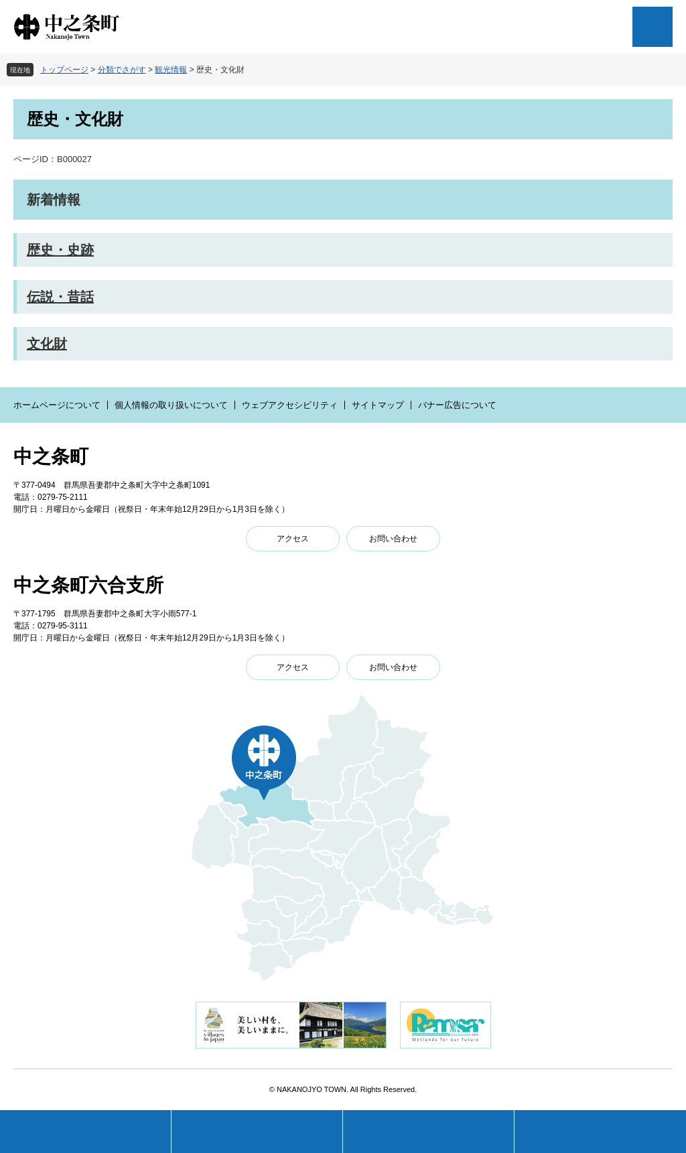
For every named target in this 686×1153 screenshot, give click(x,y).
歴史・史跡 (60, 250)
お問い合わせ (393, 538)
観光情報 (171, 69)
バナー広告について (457, 405)
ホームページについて (56, 405)
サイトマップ (378, 405)
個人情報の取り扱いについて (171, 405)
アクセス (293, 538)
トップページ (64, 69)
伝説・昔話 (60, 296)
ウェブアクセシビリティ (290, 405)
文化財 (47, 343)
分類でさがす (122, 69)
